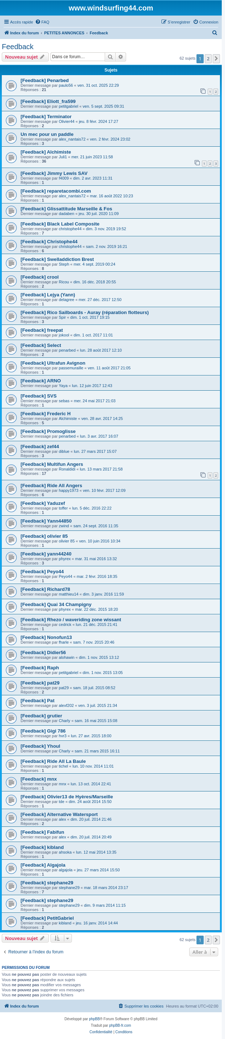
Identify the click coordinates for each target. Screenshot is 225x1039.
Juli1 (63, 157)
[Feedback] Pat (38, 700)
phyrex (65, 559)
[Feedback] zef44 (40, 446)
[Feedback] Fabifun (42, 832)
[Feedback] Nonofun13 (46, 637)
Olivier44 (66, 121)
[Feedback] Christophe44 (49, 241)
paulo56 (66, 85)
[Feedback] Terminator (46, 116)
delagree (66, 299)
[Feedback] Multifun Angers (52, 464)
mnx (62, 784)
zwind (64, 526)
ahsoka (65, 852)
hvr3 (62, 736)
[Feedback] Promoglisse (48, 431)
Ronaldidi (67, 469)
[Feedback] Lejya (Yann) (48, 294)
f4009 (64, 178)
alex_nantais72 (72, 139)
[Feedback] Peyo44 (42, 571)
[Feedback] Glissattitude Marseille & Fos (66, 208)
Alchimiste (68, 418)
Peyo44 (65, 576)
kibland (65, 923)
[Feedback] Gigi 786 (43, 731)
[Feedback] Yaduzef (43, 503)
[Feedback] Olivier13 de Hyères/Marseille (67, 796)
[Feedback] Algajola (43, 865)
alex (62, 819)
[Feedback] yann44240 (46, 554)
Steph (64, 264)
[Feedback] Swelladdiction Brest (57, 259)
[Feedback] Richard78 (45, 589)
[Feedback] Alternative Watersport (59, 814)
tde (61, 801)
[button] (216, 58)
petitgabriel (68, 106)
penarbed (67, 350)
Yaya (63, 385)
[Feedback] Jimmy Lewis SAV (54, 173)
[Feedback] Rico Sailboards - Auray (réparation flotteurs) (85, 312)
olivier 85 (67, 541)
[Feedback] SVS (39, 396)
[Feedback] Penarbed (45, 80)
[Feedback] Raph (40, 667)
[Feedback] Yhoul (40, 746)
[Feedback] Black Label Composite (60, 224)
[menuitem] (42, 22)
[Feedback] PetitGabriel (47, 918)
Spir (62, 317)
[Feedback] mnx (39, 779)
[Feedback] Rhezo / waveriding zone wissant (71, 619)
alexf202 (66, 705)
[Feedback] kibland (42, 847)
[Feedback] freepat (42, 330)
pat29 (64, 688)
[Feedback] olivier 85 (44, 536)
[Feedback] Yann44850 (46, 521)
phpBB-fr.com (120, 1025)
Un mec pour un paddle (47, 134)
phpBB (94, 1019)
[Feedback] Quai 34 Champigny (56, 604)
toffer (63, 508)
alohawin (66, 657)
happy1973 (68, 490)
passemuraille (71, 368)
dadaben (66, 213)
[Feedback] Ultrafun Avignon (53, 363)
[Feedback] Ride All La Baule (53, 761)
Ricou (64, 282)
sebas (64, 401)
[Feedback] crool (40, 277)
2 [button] (208, 58)
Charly (64, 720)
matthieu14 (68, 594)
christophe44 (70, 229)
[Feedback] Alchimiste (46, 152)
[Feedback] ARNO (41, 380)
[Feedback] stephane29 (47, 882)
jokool (64, 335)
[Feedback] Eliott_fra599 (48, 101)
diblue (64, 451)
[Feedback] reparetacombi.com (56, 191)
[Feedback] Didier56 (43, 652)
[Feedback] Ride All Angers (51, 485)
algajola (66, 870)
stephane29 (69, 887)
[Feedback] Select (41, 345)
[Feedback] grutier (41, 715)
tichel (63, 766)
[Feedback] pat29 (40, 683)
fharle (64, 642)
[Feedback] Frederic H (46, 413)
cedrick (65, 624)
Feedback (18, 47)
